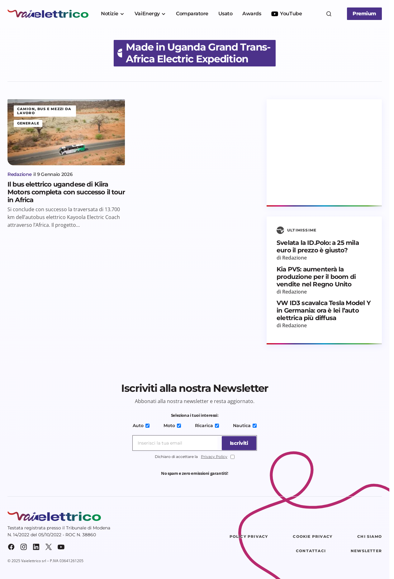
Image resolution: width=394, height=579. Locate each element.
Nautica (243, 425)
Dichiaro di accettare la (195, 457)
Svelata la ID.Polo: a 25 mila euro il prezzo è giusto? (318, 246)
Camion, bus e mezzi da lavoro (44, 111)
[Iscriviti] (238, 443)
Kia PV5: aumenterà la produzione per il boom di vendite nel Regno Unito (316, 276)
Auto (142, 425)
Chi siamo (369, 536)
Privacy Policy (214, 456)
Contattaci (311, 550)
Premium (364, 14)
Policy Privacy (249, 536)
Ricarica (207, 425)
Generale (28, 123)
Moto (172, 425)
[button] (329, 13)
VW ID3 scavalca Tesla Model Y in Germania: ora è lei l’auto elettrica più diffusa (324, 310)
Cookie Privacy (312, 536)
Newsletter (366, 550)
